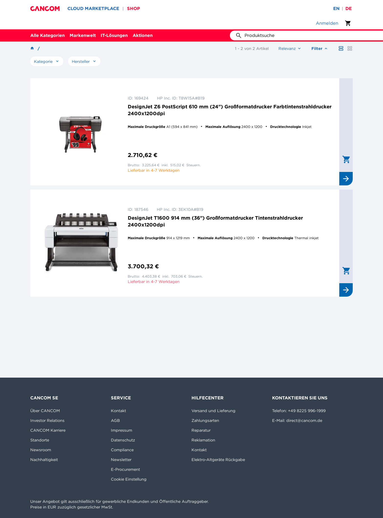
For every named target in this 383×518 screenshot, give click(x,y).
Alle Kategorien (47, 35)
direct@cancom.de (304, 420)
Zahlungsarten (205, 420)
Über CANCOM (45, 410)
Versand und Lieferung (213, 410)
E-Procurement (125, 469)
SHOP (133, 8)
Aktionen (143, 35)
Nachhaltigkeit (44, 459)
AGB (115, 420)
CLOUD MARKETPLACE (93, 8)
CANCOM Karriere (47, 430)
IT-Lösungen (114, 35)
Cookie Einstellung (129, 479)
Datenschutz (123, 440)
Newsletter (121, 459)
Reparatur (201, 430)
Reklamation (203, 440)
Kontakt (118, 410)
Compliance (122, 449)
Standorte (39, 440)
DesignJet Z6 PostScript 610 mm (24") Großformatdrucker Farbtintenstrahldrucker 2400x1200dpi (229, 109)
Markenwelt (83, 35)
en (336, 8)
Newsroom (40, 449)
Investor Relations (47, 420)
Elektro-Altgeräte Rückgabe (218, 459)
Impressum (121, 430)
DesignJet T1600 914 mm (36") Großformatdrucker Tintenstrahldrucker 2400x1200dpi (215, 221)
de (348, 8)
